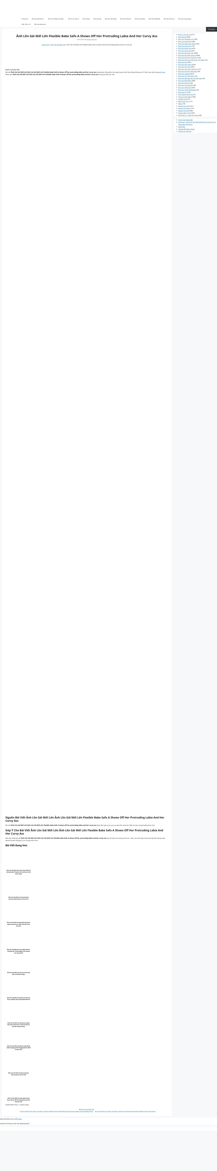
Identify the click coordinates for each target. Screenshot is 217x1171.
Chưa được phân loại (185, 94)
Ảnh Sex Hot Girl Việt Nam (187, 71)
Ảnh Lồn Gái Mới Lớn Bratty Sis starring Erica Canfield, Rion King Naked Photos (18, 998)
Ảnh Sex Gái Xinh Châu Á (187, 55)
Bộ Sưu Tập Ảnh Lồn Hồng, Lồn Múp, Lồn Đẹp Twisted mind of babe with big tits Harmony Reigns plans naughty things (56, 1111)
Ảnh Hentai (86, 19)
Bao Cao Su (182, 92)
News (180, 104)
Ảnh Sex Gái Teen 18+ (186, 53)
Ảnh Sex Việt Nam (38, 19)
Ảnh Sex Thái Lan (169, 19)
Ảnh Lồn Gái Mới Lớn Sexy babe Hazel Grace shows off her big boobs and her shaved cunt (18, 1099)
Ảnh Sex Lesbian (140, 19)
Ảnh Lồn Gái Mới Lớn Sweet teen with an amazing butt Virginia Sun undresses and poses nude (18, 872)
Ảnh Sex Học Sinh (184, 67)
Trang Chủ (25, 19)
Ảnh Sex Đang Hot (40, 24)
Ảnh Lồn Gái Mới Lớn (57, 45)
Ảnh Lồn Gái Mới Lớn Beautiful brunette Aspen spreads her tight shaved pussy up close (18, 924)
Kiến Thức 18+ (26, 24)
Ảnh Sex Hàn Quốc (111, 19)
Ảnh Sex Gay (97, 19)
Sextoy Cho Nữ (183, 111)
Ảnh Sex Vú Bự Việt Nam (187, 90)
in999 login (18, 1119)
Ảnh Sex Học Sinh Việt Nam (188, 69)
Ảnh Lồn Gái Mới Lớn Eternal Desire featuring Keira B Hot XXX (18, 1074)
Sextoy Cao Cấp (183, 106)
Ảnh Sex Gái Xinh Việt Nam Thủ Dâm (191, 60)
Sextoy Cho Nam (184, 108)
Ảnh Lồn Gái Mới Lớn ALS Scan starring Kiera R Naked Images (18, 973)
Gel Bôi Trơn (182, 99)
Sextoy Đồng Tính (184, 113)
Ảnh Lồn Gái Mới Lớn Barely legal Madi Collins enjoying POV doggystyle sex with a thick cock (18, 1047)
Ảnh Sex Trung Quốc (184, 19)
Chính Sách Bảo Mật (185, 120)
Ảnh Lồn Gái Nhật (184, 41)
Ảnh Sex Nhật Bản (154, 19)
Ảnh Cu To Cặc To (73, 19)
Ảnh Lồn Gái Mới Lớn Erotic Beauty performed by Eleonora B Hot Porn (18, 898)
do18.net (162, 72)
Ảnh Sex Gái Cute (184, 51)
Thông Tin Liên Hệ (184, 131)
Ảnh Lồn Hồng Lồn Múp (56, 19)
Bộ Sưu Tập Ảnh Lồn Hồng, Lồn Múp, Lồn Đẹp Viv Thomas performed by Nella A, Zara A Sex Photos (125, 1111)
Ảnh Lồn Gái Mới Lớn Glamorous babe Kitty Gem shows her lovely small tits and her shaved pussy (18, 1024)
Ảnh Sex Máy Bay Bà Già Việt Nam (190, 78)
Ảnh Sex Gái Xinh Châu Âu (187, 58)
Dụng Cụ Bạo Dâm (184, 97)
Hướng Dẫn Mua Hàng (186, 129)
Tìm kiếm (211, 29)
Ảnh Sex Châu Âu (125, 19)
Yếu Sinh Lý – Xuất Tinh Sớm (188, 115)
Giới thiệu (181, 127)
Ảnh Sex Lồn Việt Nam (186, 76)
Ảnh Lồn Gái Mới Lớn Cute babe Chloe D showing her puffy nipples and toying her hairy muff (18, 951)
